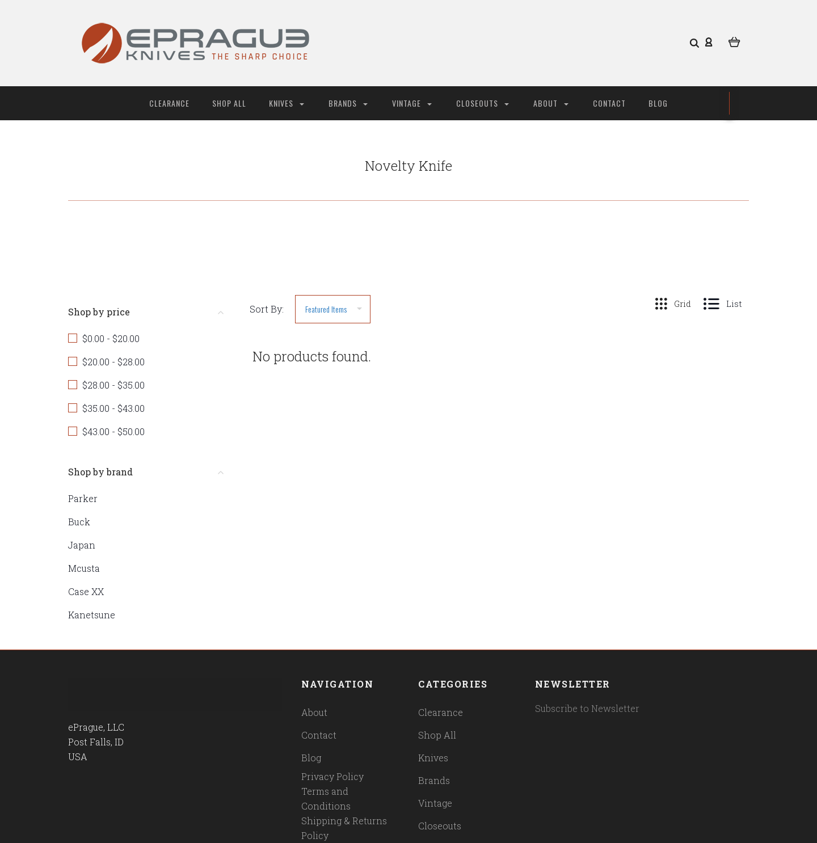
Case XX (86, 591)
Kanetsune (91, 615)
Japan (81, 545)
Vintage (412, 103)
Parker (83, 498)
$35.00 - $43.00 (113, 408)
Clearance (169, 103)
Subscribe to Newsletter (587, 708)
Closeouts (482, 103)
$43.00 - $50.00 (113, 431)
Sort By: (267, 309)
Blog (658, 103)
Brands (348, 103)
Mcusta (84, 568)
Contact (609, 103)
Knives (286, 103)
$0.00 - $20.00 (111, 338)
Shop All (229, 103)
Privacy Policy (332, 776)
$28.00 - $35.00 (113, 385)
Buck (79, 522)
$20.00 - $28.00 (113, 362)
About (550, 103)
